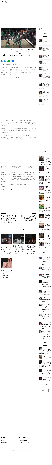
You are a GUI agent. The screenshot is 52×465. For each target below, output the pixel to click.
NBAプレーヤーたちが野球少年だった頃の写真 (46, 303)
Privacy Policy (4, 453)
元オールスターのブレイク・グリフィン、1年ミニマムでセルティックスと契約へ (6, 250)
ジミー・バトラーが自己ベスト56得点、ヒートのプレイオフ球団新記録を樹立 (44, 210)
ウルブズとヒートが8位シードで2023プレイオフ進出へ (45, 239)
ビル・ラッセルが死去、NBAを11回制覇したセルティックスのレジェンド (18, 249)
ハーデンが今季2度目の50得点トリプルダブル (45, 389)
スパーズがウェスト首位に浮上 (46, 363)
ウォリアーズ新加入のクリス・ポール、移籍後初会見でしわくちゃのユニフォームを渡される (44, 161)
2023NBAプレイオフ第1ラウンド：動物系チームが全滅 (45, 201)
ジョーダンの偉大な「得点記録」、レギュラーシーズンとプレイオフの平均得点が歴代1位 (46, 338)
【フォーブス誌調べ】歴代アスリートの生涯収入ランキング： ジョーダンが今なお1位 (46, 265)
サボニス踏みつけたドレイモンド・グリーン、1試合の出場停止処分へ (45, 230)
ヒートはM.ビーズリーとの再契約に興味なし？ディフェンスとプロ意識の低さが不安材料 (44, 355)
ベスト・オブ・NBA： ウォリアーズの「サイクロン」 (46, 68)
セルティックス (12, 55)
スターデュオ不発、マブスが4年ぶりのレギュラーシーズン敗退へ (45, 248)
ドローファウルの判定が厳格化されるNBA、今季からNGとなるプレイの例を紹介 (46, 288)
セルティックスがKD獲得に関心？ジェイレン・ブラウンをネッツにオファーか (30, 250)
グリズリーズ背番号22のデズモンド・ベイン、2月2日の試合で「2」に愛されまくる (45, 76)
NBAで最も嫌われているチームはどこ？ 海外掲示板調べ (47, 279)
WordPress (16, 461)
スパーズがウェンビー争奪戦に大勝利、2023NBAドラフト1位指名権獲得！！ (45, 182)
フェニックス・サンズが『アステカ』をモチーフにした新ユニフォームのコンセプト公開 (44, 380)
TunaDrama (4, 461)
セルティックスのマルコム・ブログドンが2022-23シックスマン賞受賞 (45, 220)
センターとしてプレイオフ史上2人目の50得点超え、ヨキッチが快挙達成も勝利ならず (45, 192)
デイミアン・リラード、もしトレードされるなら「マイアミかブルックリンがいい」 (44, 172)
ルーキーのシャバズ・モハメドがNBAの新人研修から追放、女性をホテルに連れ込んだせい (44, 370)
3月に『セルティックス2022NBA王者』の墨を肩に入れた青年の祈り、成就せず (6, 274)
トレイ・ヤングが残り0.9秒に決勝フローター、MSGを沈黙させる (28, 218)
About (2, 455)
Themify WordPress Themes (25, 461)
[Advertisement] (26, 13)
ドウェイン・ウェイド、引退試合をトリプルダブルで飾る (46, 296)
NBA (12, 189)
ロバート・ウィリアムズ (21, 55)
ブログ (4, 235)
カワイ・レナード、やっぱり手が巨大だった (46, 273)
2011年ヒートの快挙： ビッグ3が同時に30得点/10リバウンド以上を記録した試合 (46, 311)
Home (2, 451)
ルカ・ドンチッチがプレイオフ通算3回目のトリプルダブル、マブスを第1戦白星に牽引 (9, 219)
